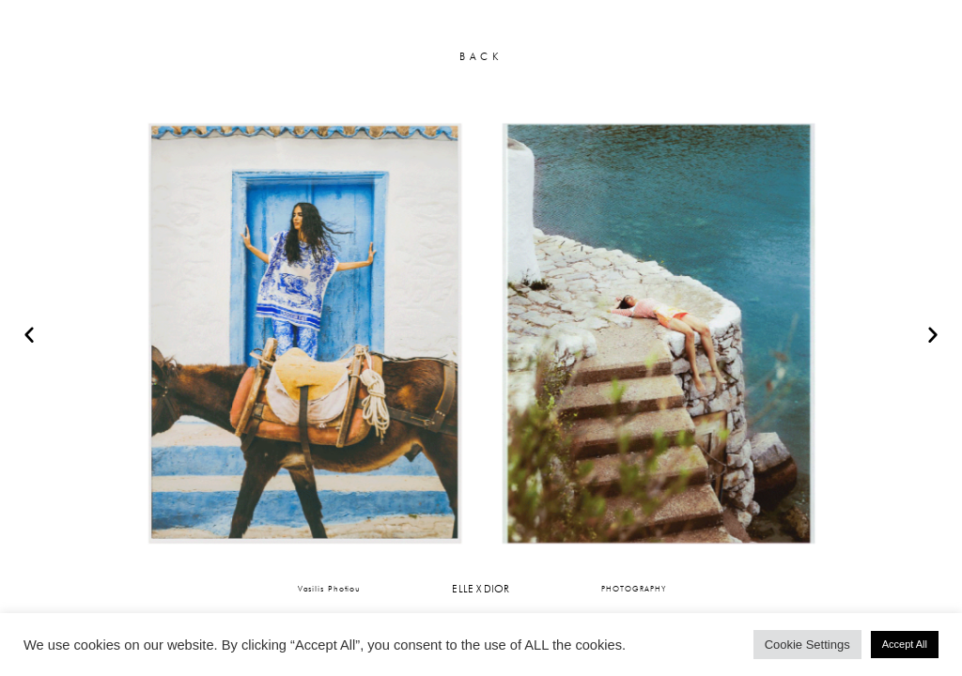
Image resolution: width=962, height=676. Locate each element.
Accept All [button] (904, 644)
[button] (29, 334)
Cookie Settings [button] (807, 645)
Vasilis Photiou (330, 588)
